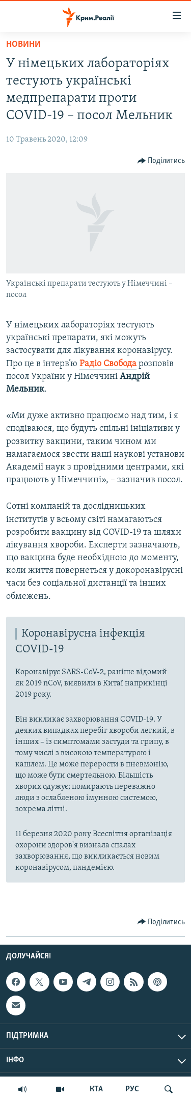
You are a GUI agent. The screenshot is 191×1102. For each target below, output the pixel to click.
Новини (23, 44)
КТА (96, 1089)
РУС (132, 1089)
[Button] (161, 161)
